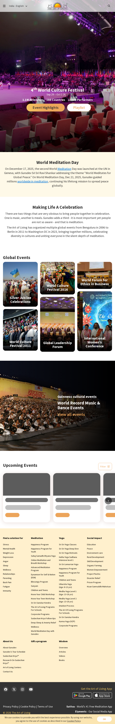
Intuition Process (66, 605)
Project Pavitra (93, 574)
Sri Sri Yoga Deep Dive (69, 548)
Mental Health (9, 548)
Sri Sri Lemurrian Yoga (68, 564)
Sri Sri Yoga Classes (68, 544)
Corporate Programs (40, 614)
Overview (63, 647)
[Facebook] (5, 689)
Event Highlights (46, 107)
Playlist (79, 107)
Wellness (7, 569)
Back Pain (7, 582)
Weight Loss (8, 553)
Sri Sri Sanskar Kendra (41, 602)
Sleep (5, 565)
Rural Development (95, 557)
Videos (62, 656)
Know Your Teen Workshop (43, 598)
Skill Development (95, 561)
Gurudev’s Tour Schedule (14, 651)
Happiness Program (40, 544)
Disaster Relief (93, 578)
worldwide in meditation (32, 181)
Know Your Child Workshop (43, 594)
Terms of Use (45, 706)
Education (91, 544)
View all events (71, 414)
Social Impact (94, 538)
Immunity (7, 590)
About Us (8, 641)
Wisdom (63, 641)
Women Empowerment (97, 569)
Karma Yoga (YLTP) (67, 621)
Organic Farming (94, 565)
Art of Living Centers (12, 667)
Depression (8, 557)
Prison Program (94, 582)
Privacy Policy (10, 706)
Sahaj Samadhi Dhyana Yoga (43, 556)
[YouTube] (31, 689)
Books (62, 660)
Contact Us (8, 671)
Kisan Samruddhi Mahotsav (99, 586)
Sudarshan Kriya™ (11, 656)
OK (104, 719)
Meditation (64, 169)
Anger (5, 561)
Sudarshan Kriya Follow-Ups (43, 618)
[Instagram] (22, 689)
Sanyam (34, 586)
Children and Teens (39, 590)
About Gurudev (9, 647)
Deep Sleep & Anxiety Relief (43, 622)
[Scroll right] (108, 500)
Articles (62, 651)
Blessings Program (39, 581)
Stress (6, 544)
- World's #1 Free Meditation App (89, 706)
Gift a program (39, 641)
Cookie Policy (27, 706)
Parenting (7, 578)
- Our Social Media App (93, 711)
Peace (90, 548)
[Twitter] (14, 689)
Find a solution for (13, 538)
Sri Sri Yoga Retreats (68, 553)
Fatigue (6, 586)
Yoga (61, 538)
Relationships (9, 574)
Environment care (95, 553)
